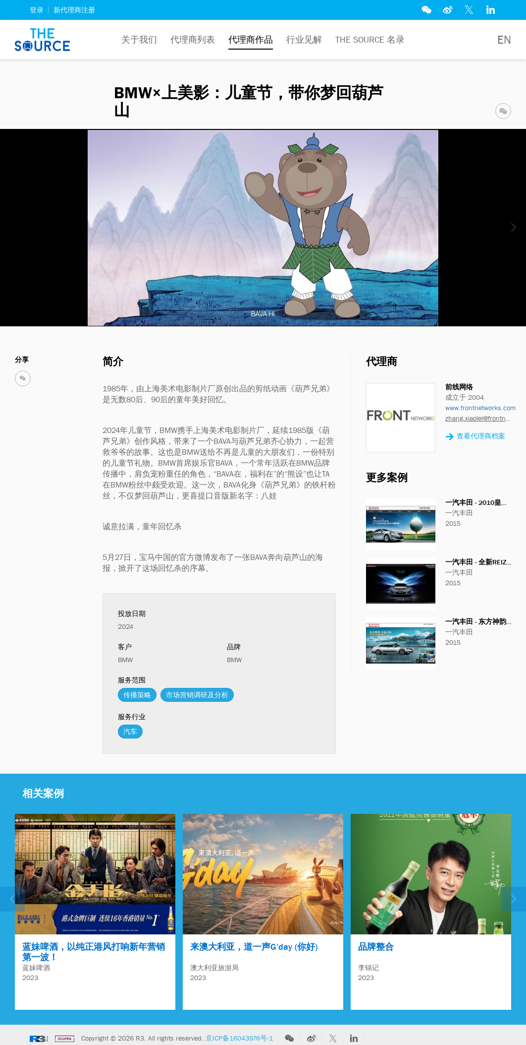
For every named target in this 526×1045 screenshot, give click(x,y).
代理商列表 (192, 40)
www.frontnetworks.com (480, 408)
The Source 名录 (370, 40)
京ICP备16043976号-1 (239, 1034)
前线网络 (459, 387)
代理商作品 (250, 40)
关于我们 (139, 40)
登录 (37, 10)
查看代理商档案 (475, 436)
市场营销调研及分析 (197, 695)
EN (504, 39)
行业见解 (304, 40)
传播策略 (137, 695)
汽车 (130, 732)
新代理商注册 (74, 10)
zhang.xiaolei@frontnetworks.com (478, 418)
